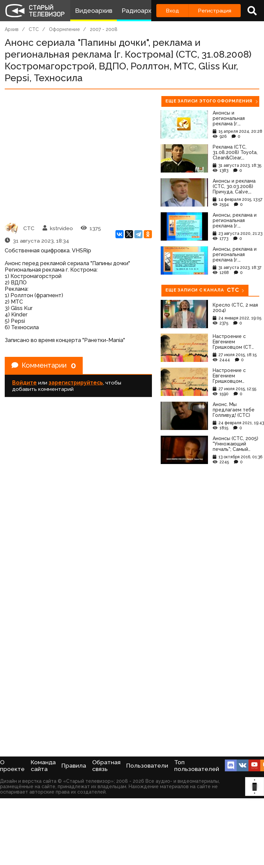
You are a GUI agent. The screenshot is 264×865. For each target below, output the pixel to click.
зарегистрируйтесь (76, 382)
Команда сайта (43, 765)
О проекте (12, 765)
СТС (34, 29)
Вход (172, 10)
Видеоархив (93, 10)
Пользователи (147, 765)
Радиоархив (140, 10)
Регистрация (214, 10)
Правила (73, 765)
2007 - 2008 (103, 29)
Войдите (24, 382)
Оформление (64, 29)
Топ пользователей (196, 765)
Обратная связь (106, 765)
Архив (12, 29)
